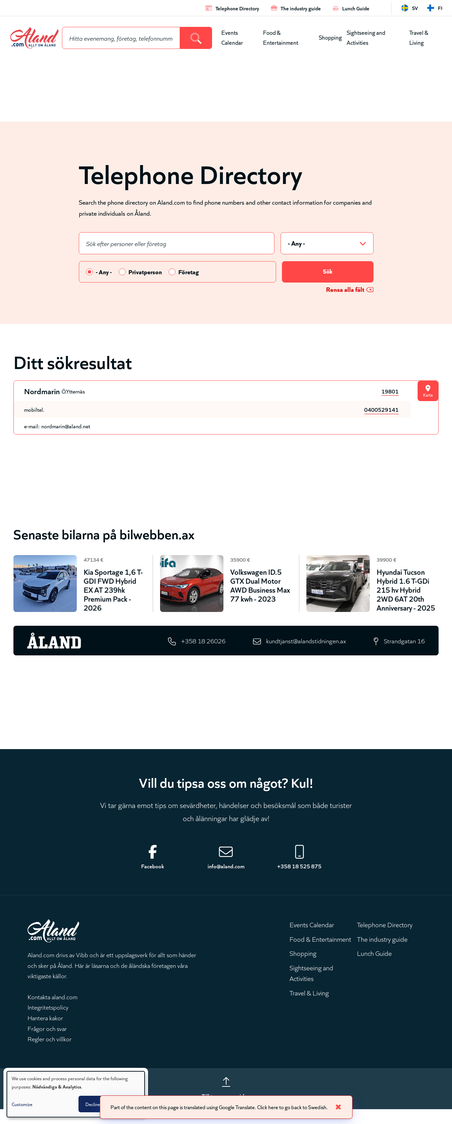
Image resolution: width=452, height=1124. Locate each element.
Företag (188, 272)
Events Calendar (232, 37)
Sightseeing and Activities (366, 37)
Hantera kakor (45, 1030)
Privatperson (145, 272)
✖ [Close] (343, 1106)
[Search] (196, 38)
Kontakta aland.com (52, 1009)
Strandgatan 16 (403, 653)
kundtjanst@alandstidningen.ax (302, 653)
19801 (390, 391)
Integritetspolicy (48, 1020)
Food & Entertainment (280, 37)
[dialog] (76, 1094)
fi (440, 7)
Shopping (330, 37)
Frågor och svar (47, 1041)
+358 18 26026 (196, 653)
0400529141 (381, 409)
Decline (92, 1104)
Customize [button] (22, 1104)
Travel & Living (418, 37)
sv (415, 7)
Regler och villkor (50, 1052)
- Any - (104, 272)
